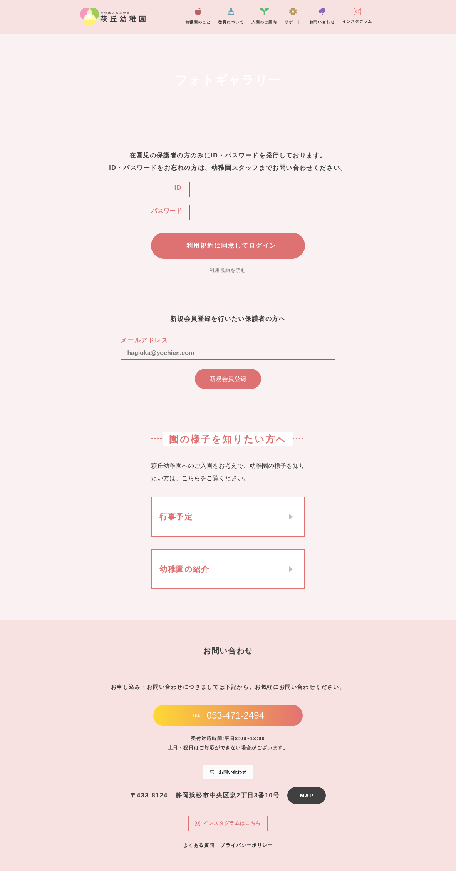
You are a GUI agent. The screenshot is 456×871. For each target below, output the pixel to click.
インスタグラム (357, 15)
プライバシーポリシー (246, 845)
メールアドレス (144, 340)
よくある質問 (199, 845)
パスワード (166, 211)
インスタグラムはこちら (228, 823)
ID (178, 187)
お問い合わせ (322, 16)
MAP (307, 795)
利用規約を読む (228, 270)
